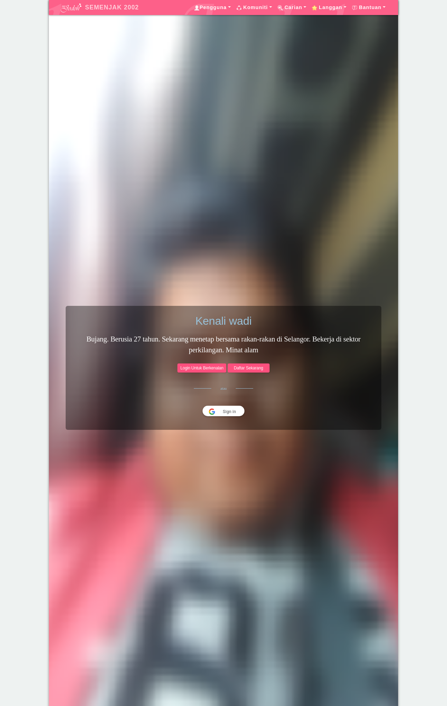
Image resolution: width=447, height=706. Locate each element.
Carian (290, 7)
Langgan (327, 7)
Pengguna (210, 7)
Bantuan (367, 7)
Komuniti (252, 7)
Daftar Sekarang (248, 368)
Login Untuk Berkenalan (201, 368)
